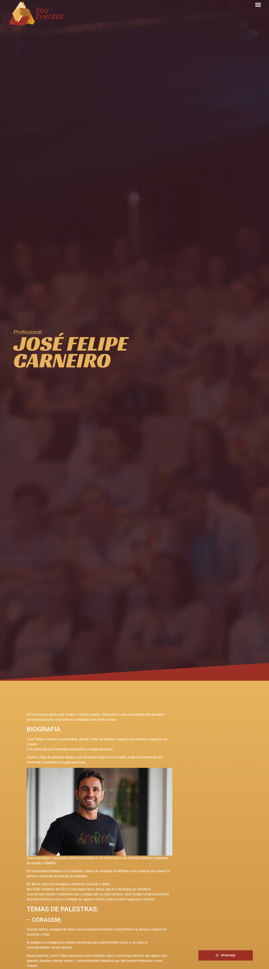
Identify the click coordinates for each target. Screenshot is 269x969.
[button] (258, 4)
